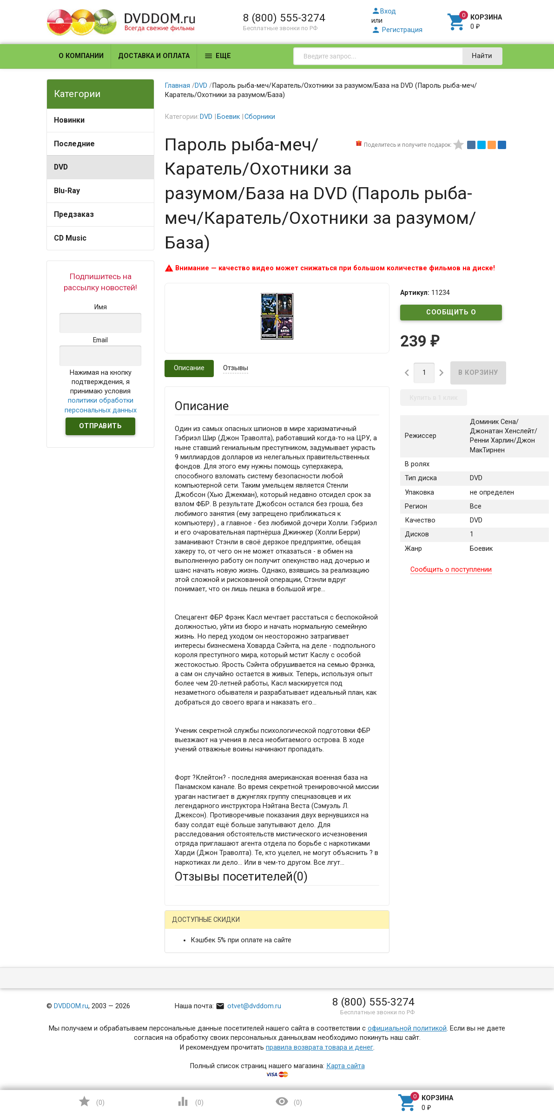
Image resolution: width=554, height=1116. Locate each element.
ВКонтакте (290, 926)
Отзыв (185, 1086)
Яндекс (348, 926)
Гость (187, 925)
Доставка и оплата (154, 56)
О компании (81, 56)
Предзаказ (74, 214)
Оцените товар (198, 1071)
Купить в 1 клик (433, 397)
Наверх (515, 1071)
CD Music (70, 238)
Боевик (228, 117)
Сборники (259, 117)
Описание (189, 368)
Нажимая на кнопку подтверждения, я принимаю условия (101, 391)
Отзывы (235, 368)
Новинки (69, 120)
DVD (61, 167)
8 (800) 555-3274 (284, 18)
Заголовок (192, 1037)
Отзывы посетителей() (241, 876)
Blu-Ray (67, 190)
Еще (217, 56)
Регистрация (396, 30)
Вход (383, 11)
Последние (74, 143)
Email (183, 993)
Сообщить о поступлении (451, 314)
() (91, 1101)
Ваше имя (190, 959)
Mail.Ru (234, 926)
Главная (177, 86)
